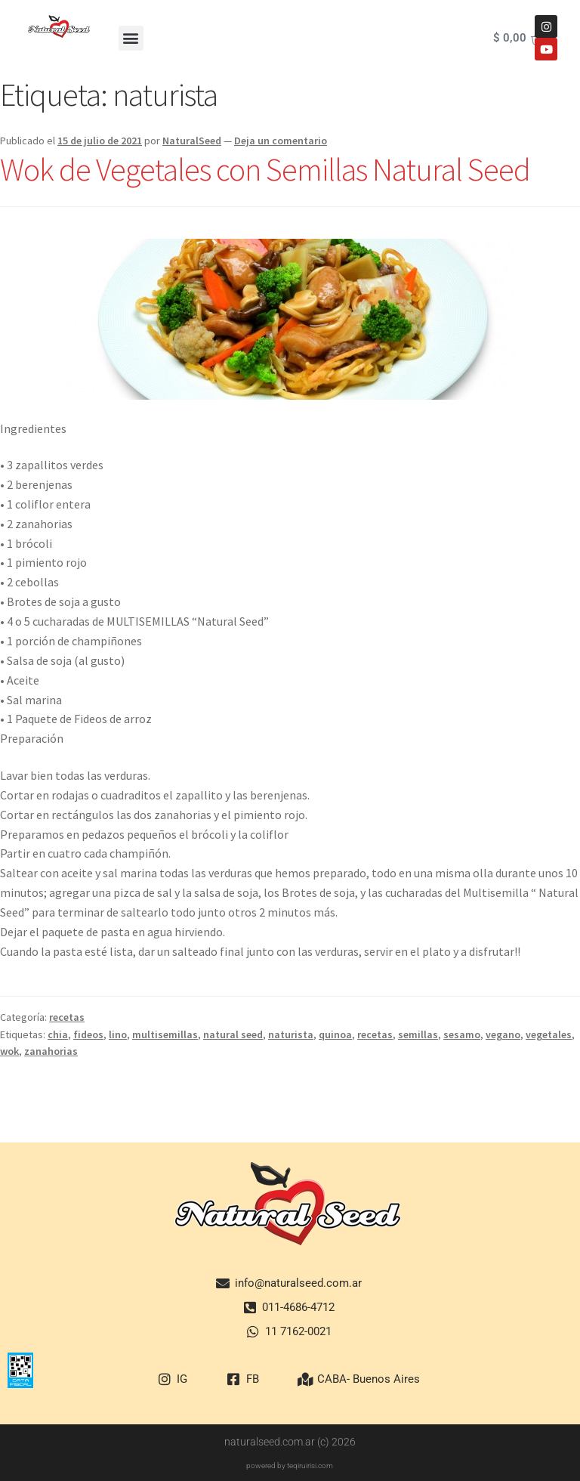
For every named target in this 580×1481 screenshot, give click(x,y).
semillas (418, 1034)
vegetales (549, 1034)
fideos (88, 1034)
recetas (67, 1017)
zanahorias (51, 1051)
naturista (290, 1034)
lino (118, 1034)
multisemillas (165, 1034)
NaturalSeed (191, 140)
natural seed (233, 1034)
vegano (503, 1034)
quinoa (335, 1034)
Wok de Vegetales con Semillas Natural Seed (265, 169)
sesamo (461, 1034)
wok (9, 1051)
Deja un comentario (280, 140)
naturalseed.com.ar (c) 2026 (290, 1442)
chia (58, 1034)
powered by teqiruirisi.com (289, 1465)
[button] (131, 38)
